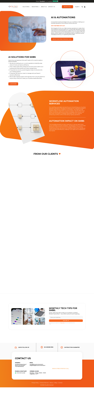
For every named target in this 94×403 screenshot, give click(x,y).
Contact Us (51, 6)
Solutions (26, 6)
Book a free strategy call (60, 368)
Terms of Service (44, 382)
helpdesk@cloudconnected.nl (37, 365)
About (51, 382)
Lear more (13, 83)
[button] (82, 7)
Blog (56, 382)
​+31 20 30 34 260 (20, 373)
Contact (60, 382)
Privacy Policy (35, 382)
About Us (44, 6)
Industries (35, 6)
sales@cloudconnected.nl (36, 364)
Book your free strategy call (62, 39)
